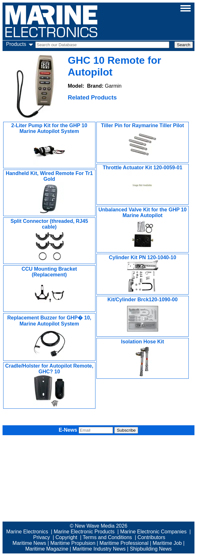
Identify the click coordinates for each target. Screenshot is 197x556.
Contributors (151, 537)
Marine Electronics (27, 531)
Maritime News (29, 543)
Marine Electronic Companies (153, 531)
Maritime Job (167, 543)
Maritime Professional (124, 543)
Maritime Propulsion (72, 543)
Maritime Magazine (46, 549)
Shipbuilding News (151, 549)
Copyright (66, 537)
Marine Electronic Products (84, 531)
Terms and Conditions (107, 537)
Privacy (41, 537)
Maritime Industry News (99, 549)
